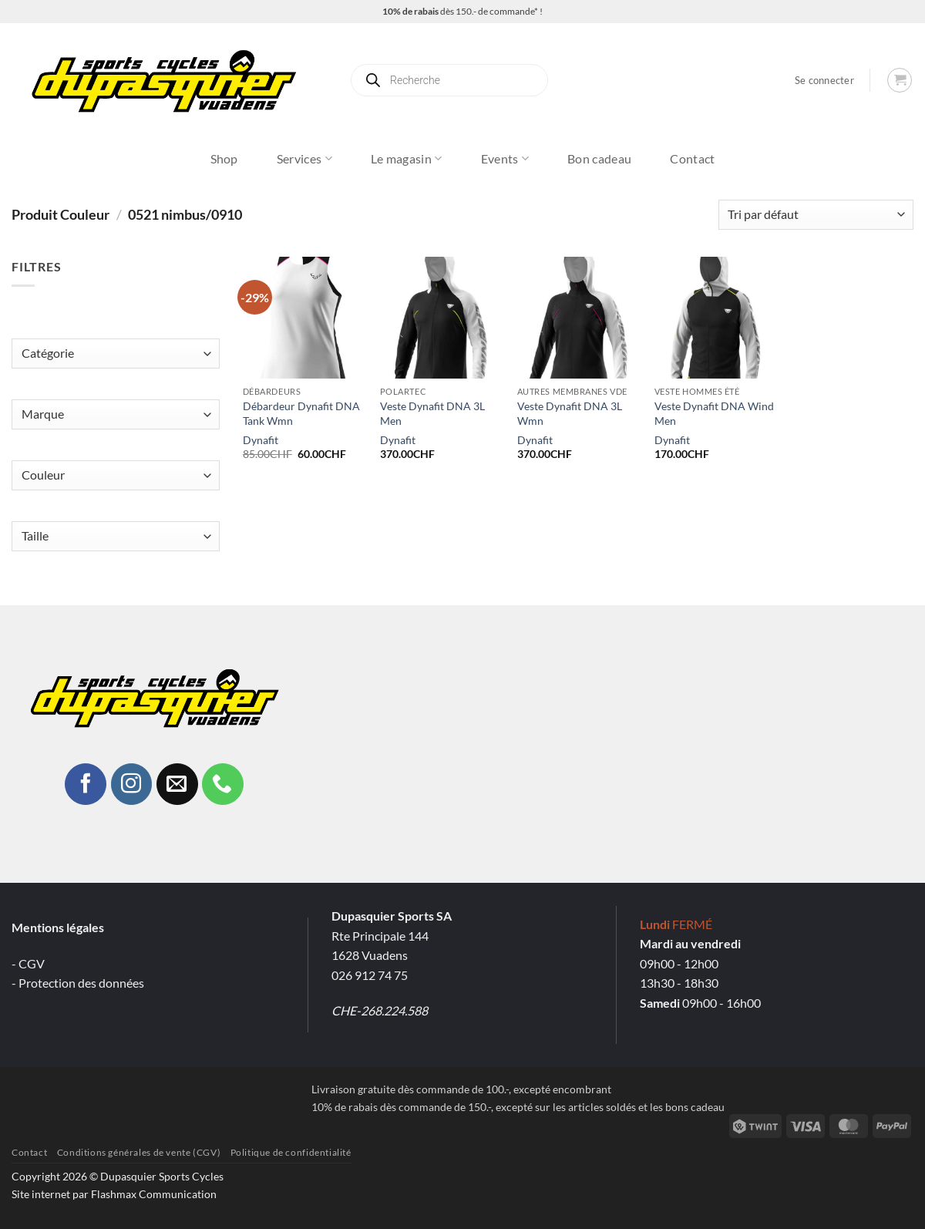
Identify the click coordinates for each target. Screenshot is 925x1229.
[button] (824, 80)
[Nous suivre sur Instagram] (132, 784)
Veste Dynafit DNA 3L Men (432, 413)
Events (505, 159)
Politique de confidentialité (291, 1152)
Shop (224, 158)
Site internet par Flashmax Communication (114, 1193)
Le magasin (406, 159)
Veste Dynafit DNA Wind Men (714, 413)
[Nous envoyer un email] (177, 784)
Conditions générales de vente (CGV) (138, 1152)
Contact (692, 158)
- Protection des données (78, 982)
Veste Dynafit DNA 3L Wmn (569, 413)
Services (304, 159)
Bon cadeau (599, 158)
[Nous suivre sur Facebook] (85, 784)
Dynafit (260, 439)
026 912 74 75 (369, 975)
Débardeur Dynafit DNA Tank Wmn (301, 413)
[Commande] (815, 215)
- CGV (28, 963)
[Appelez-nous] (223, 784)
